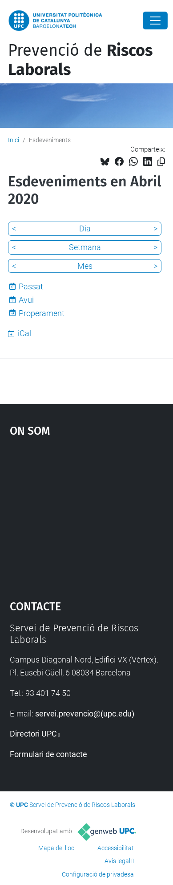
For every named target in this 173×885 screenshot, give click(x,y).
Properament (41, 313)
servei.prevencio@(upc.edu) (84, 713)
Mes (85, 266)
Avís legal (117, 860)
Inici (13, 140)
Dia (85, 228)
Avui (26, 300)
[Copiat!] (161, 162)
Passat (31, 286)
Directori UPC (33, 733)
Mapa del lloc (56, 848)
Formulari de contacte (48, 754)
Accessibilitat (115, 848)
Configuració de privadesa (98, 874)
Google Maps (87, 514)
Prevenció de (80, 60)
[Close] (155, 20)
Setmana (85, 247)
